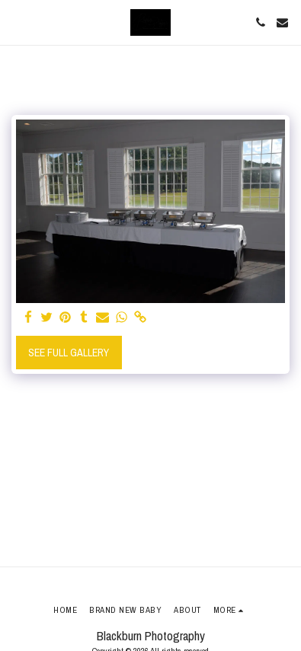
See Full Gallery (68, 352)
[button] (17, 21)
